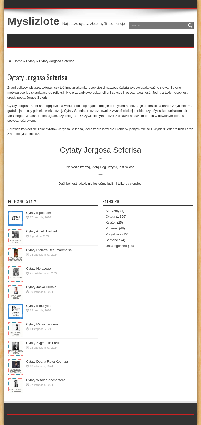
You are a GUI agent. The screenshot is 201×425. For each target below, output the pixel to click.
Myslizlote (33, 21)
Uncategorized (116, 246)
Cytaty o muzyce (38, 306)
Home (14, 61)
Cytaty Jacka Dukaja (41, 287)
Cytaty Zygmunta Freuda (44, 343)
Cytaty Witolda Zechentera (45, 380)
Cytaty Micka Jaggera (42, 324)
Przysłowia (113, 234)
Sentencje (113, 240)
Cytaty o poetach (38, 213)
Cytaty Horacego (38, 268)
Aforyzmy (112, 211)
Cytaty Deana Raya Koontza (47, 361)
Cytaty (30, 61)
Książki (111, 222)
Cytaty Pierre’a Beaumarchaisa (49, 250)
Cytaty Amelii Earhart (41, 231)
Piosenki (112, 228)
